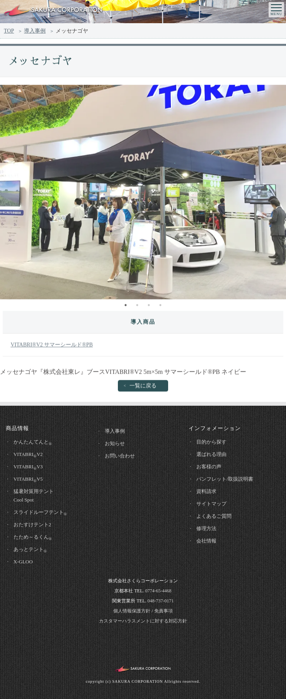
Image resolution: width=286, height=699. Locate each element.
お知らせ (115, 443)
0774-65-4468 (158, 591)
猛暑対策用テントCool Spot (34, 495)
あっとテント (30, 549)
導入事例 (35, 32)
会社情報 (206, 541)
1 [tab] (125, 307)
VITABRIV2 (28, 454)
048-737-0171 (160, 601)
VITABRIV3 (28, 467)
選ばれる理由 (211, 454)
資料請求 (206, 491)
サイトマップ (211, 504)
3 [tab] (149, 307)
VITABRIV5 (28, 479)
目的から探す (211, 442)
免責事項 (163, 611)
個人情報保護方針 (131, 611)
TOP (9, 32)
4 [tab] (160, 307)
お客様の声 (208, 466)
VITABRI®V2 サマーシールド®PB (51, 346)
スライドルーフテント (40, 512)
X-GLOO (23, 562)
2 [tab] (137, 307)
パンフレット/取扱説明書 (224, 479)
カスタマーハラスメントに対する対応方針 (143, 621)
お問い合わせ (120, 456)
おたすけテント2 (32, 524)
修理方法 (206, 528)
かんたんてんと (33, 442)
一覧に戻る (143, 387)
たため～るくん (33, 537)
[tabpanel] (143, 194)
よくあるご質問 (214, 516)
